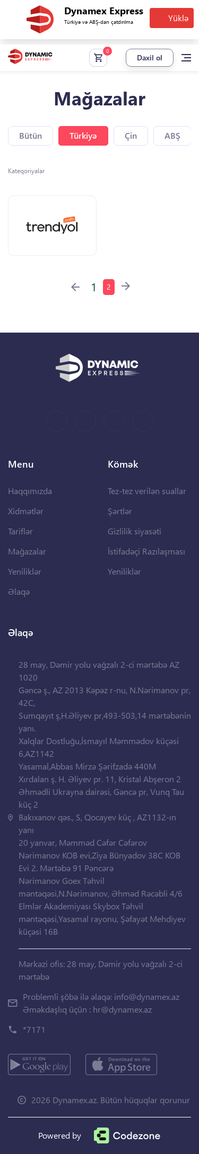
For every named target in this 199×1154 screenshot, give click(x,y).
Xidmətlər (26, 510)
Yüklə (178, 17)
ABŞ (172, 135)
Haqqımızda (30, 490)
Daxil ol (149, 57)
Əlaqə (19, 591)
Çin (131, 135)
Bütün (30, 135)
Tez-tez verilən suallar (147, 490)
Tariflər (20, 530)
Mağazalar (27, 551)
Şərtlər (120, 510)
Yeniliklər (24, 571)
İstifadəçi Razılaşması (146, 551)
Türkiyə (83, 135)
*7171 (34, 1029)
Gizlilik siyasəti (134, 530)
